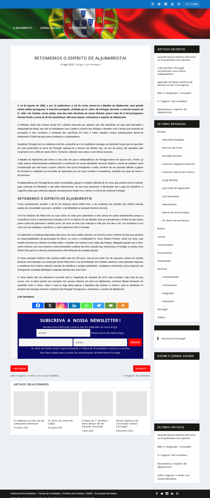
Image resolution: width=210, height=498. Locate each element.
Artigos (80, 56)
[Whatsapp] (86, 297)
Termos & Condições (49, 485)
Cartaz (161, 228)
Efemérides (164, 252)
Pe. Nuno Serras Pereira (175, 212)
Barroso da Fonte (172, 139)
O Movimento (100, 19)
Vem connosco (183, 19)
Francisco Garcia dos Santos (178, 163)
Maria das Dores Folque (175, 204)
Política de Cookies (73, 485)
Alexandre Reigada (173, 131)
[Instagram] (62, 297)
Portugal (163, 300)
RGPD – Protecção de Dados (102, 485)
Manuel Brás (169, 196)
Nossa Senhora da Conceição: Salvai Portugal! (127, 415)
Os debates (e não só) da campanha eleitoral (29, 414)
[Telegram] (98, 297)
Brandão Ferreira (172, 147)
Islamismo (168, 292)
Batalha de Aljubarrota (31, 151)
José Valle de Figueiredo (175, 179)
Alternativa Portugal (173, 330)
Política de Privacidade (22, 485)
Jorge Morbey (170, 171)
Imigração (168, 284)
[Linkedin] (74, 297)
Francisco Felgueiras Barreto (178, 155)
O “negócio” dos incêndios (172, 92)
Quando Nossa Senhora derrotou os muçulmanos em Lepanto (177, 50)
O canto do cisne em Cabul (60, 414)
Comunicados (165, 236)
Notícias (162, 260)
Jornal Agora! (128, 19)
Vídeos (161, 308)
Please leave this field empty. (107, 324)
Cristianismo (169, 276)
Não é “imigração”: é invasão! (174, 84)
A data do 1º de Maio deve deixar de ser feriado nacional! (95, 415)
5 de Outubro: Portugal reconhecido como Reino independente (172, 62)
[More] (123, 297)
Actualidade (155, 19)
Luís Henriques (93, 56)
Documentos (165, 244)
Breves (161, 220)
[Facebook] (38, 297)
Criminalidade (170, 268)
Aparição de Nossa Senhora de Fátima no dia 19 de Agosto (175, 75)
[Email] (110, 297)
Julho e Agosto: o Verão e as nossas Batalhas (174, 468)
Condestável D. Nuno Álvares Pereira (100, 230)
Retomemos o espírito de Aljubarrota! (172, 102)
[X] (50, 297)
